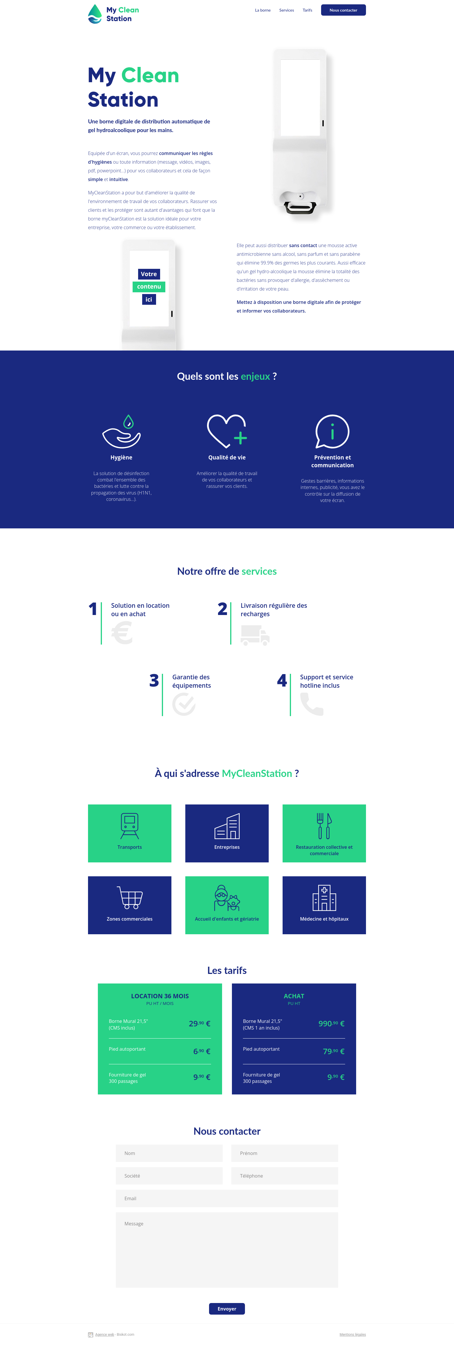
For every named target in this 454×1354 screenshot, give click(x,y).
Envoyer (227, 1309)
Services (286, 10)
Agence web (104, 1335)
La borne (263, 10)
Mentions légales (353, 1335)
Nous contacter (343, 10)
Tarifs (307, 10)
